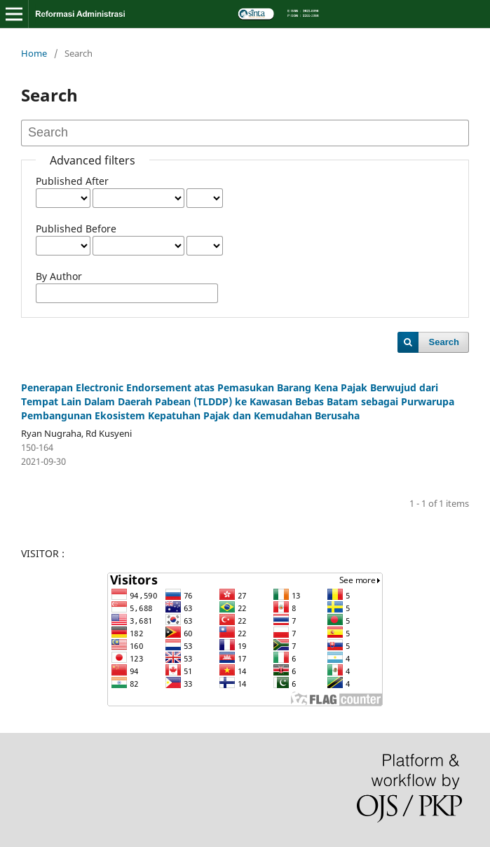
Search (444, 342)
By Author (59, 276)
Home (34, 53)
